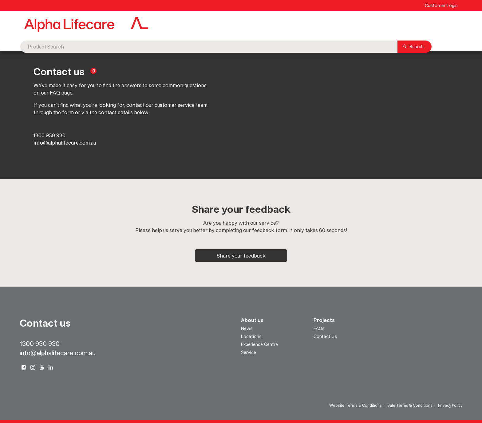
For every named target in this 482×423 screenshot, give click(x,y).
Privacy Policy (450, 405)
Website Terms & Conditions (355, 405)
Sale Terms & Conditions (410, 405)
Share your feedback (241, 255)
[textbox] (232, 24)
